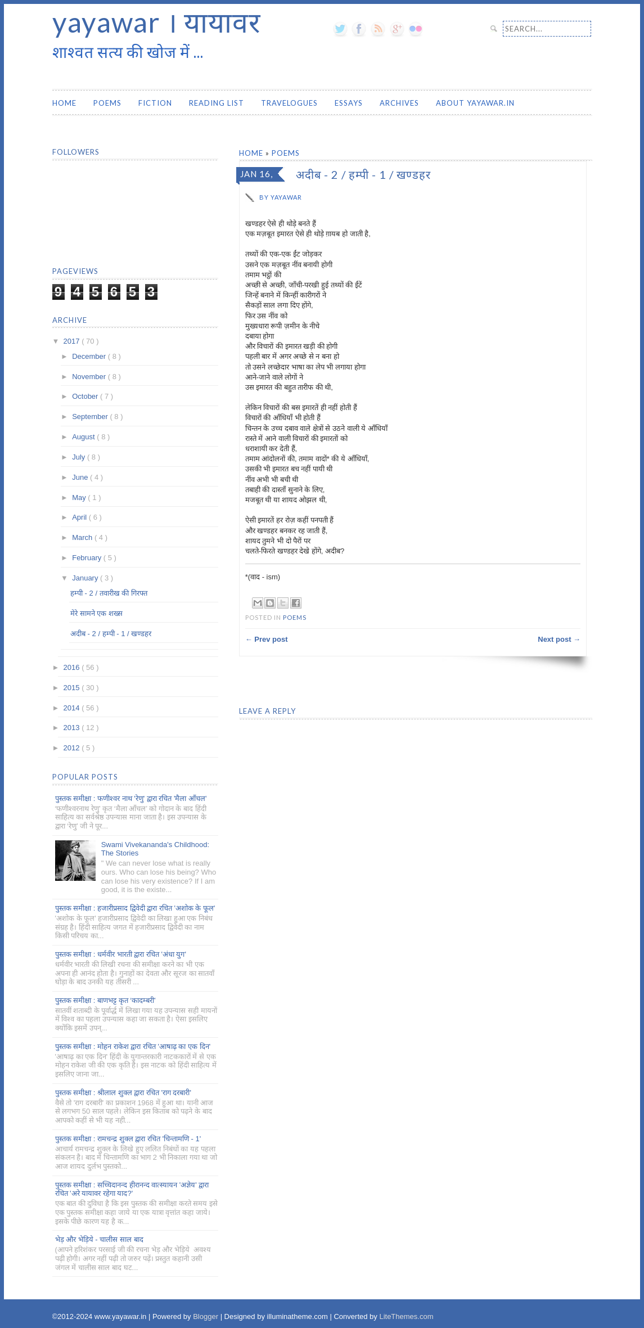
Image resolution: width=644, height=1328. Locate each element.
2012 (73, 748)
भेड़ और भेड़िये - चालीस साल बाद (99, 1239)
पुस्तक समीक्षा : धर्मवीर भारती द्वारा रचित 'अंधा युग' (120, 954)
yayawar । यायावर (156, 22)
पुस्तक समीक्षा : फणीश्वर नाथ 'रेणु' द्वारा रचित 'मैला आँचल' (131, 798)
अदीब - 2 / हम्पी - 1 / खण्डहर (110, 633)
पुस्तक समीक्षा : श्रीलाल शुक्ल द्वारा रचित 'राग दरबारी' (123, 1092)
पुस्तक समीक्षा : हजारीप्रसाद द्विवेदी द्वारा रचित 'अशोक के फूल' (135, 908)
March (83, 537)
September (91, 416)
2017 (73, 341)
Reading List (216, 102)
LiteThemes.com (406, 1316)
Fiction (155, 102)
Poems (107, 102)
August (84, 437)
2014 (73, 708)
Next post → (559, 639)
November (90, 376)
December (90, 356)
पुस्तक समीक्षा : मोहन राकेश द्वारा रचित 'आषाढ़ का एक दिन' (133, 1046)
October (86, 396)
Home (64, 102)
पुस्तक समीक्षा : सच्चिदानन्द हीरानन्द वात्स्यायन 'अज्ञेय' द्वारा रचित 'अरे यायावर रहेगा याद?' (132, 1189)
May (80, 497)
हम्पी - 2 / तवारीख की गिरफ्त (108, 593)
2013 (73, 727)
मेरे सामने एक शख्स (96, 613)
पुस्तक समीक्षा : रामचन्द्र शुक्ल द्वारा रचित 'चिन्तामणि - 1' (128, 1139)
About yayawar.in (475, 102)
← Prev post (266, 639)
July (79, 457)
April (80, 517)
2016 (73, 667)
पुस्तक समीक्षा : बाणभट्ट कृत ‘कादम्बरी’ (105, 1000)
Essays (349, 102)
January (86, 578)
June (81, 477)
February (87, 557)
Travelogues (289, 102)
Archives (399, 102)
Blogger (206, 1316)
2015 (73, 687)
